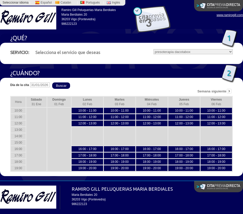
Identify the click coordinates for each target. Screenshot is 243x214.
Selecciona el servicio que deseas (55, 52)
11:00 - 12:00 (87, 117)
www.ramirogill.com (230, 15)
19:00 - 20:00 (87, 168)
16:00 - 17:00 (87, 149)
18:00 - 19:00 (87, 162)
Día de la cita (19, 85)
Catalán (63, 2)
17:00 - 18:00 (87, 155)
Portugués (90, 2)
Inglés (113, 2)
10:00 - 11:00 (87, 110)
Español (43, 2)
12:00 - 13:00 (87, 123)
